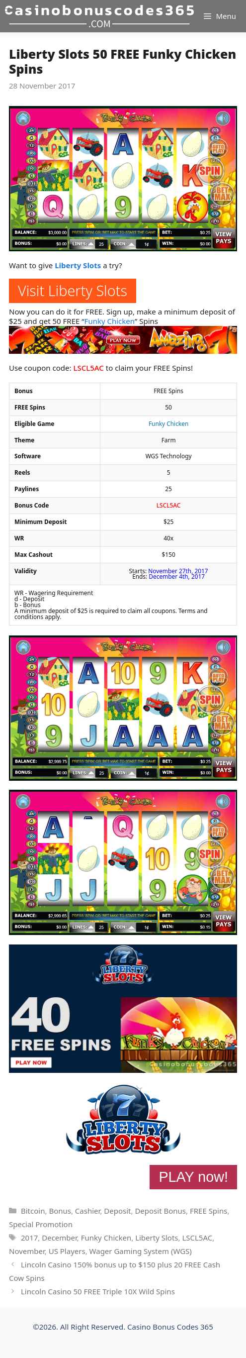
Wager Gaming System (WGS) (140, 1251)
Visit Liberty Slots (72, 290)
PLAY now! (193, 1177)
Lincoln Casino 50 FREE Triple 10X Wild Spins (98, 1291)
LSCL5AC (88, 368)
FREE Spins (208, 1211)
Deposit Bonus (160, 1211)
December (59, 1238)
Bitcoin (33, 1211)
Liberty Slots (78, 265)
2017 (29, 1238)
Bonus (60, 1211)
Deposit (117, 1211)
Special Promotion (41, 1224)
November (27, 1251)
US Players (67, 1251)
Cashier (87, 1211)
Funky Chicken (109, 321)
